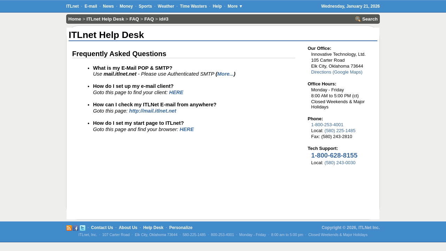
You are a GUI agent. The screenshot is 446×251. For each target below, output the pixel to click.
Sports (145, 6)
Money (126, 6)
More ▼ (235, 6)
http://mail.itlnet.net (152, 111)
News (108, 6)
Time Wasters (193, 6)
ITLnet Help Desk (105, 19)
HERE (176, 92)
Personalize (181, 227)
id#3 (164, 19)
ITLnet (72, 6)
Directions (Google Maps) (336, 72)
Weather (166, 6)
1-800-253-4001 (327, 124)
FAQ (134, 19)
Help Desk (153, 227)
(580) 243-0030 (339, 162)
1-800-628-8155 (334, 155)
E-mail (91, 6)
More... (225, 74)
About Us (128, 227)
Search (366, 19)
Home (74, 19)
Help (217, 6)
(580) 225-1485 (339, 130)
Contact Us (102, 227)
